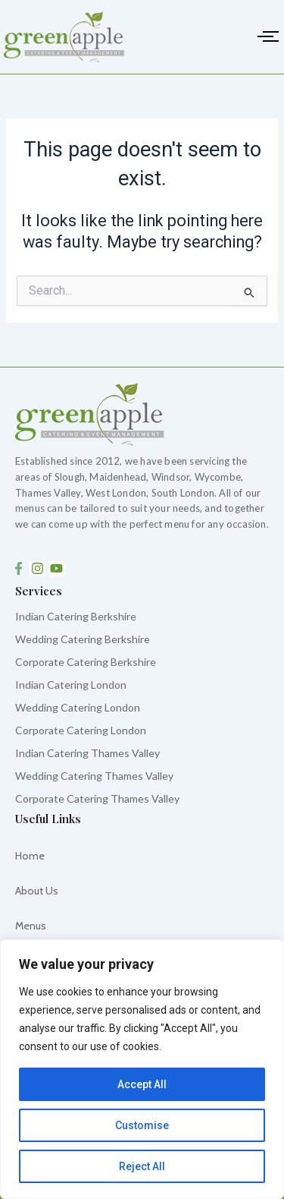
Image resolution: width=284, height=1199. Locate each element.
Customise (142, 1125)
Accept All (142, 1084)
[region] (142, 1069)
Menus (30, 925)
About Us (36, 891)
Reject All (142, 1166)
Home (30, 856)
